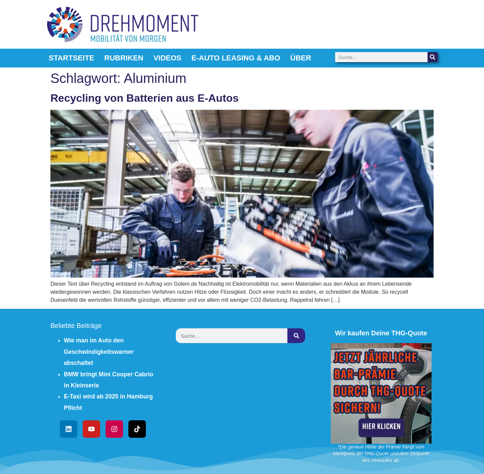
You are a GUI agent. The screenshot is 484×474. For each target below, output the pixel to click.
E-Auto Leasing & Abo (236, 58)
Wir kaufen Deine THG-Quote (381, 333)
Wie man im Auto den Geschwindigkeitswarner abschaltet (98, 351)
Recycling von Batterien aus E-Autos (144, 98)
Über (300, 58)
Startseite (71, 58)
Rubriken (123, 58)
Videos (167, 58)
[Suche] (433, 57)
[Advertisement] (242, 399)
